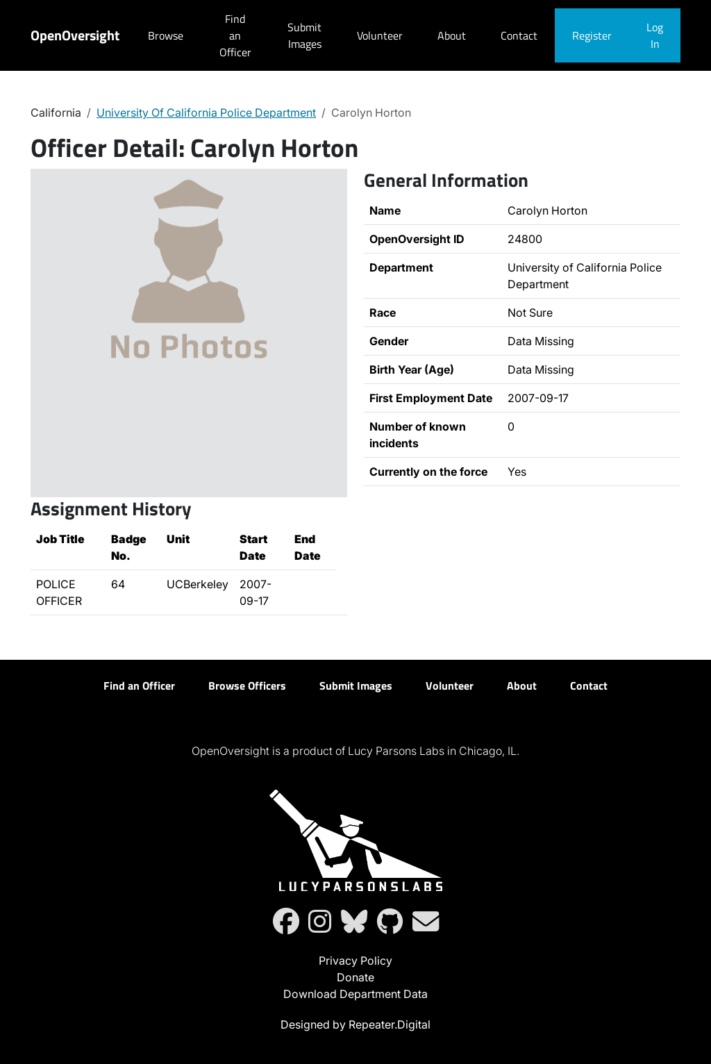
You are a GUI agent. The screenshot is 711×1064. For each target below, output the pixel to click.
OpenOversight (75, 35)
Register (592, 35)
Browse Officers (247, 685)
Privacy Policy (355, 960)
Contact (519, 35)
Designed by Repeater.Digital (355, 1024)
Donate (355, 977)
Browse (165, 35)
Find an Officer (235, 35)
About (451, 35)
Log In (654, 35)
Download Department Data (355, 994)
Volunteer (380, 35)
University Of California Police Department (206, 112)
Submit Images (304, 35)
